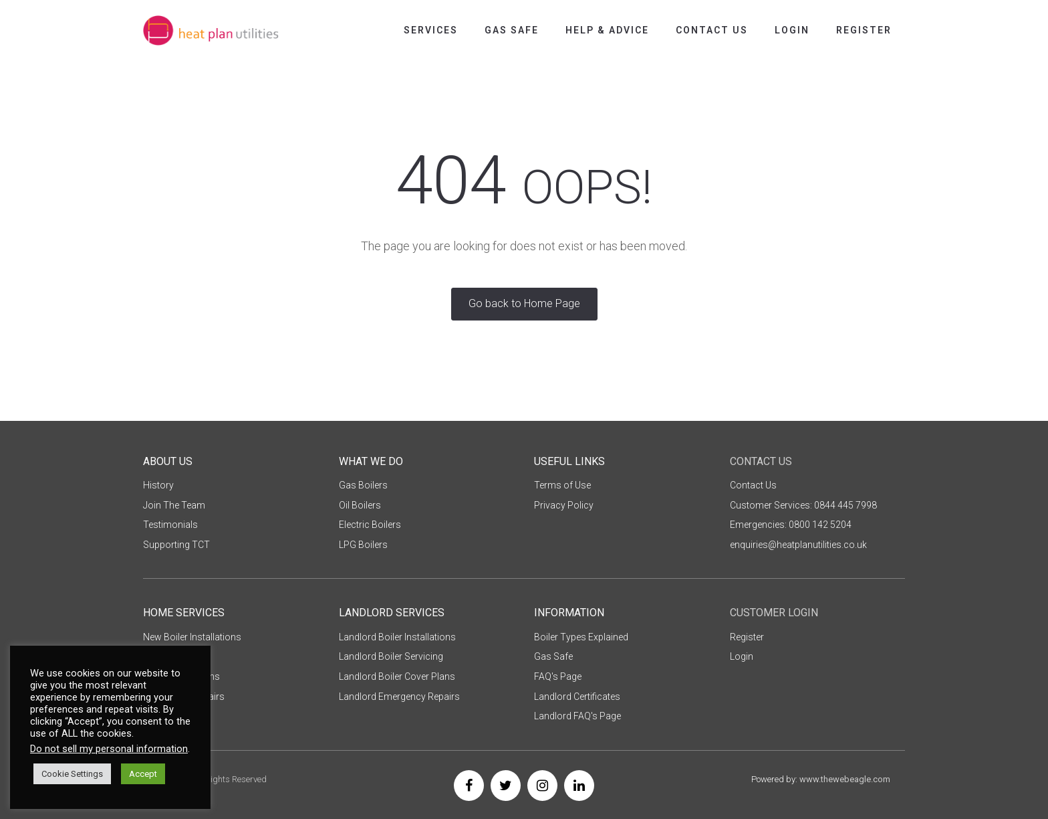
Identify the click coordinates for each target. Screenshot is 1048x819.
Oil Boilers (360, 505)
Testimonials (170, 524)
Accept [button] (143, 774)
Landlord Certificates (577, 696)
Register (864, 30)
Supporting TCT (176, 544)
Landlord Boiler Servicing (391, 656)
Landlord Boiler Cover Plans (397, 676)
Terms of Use (562, 485)
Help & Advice (607, 30)
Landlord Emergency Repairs (399, 696)
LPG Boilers (363, 544)
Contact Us (712, 30)
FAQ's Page (557, 676)
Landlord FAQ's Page (577, 716)
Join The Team (174, 505)
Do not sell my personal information (109, 749)
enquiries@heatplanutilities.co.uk (798, 544)
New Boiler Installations (192, 637)
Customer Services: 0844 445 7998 (803, 505)
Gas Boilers (363, 485)
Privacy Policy (564, 505)
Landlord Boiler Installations (397, 637)
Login (792, 30)
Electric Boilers (370, 524)
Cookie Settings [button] (72, 774)
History (158, 485)
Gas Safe (512, 30)
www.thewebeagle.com (844, 779)
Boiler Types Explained (581, 637)
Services (431, 30)
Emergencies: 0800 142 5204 (791, 524)
